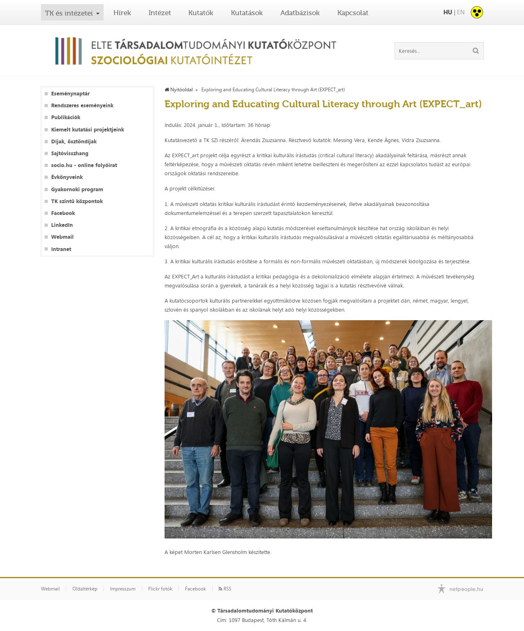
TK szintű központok (77, 201)
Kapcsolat (352, 13)
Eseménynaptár (70, 93)
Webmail (62, 237)
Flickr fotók (160, 589)
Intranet (61, 249)
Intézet (160, 13)
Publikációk (65, 117)
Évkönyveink (67, 177)
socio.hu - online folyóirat (84, 165)
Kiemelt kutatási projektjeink (87, 129)
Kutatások (247, 13)
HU (447, 12)
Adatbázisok (300, 13)
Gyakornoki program (77, 189)
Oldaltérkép (84, 589)
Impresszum (123, 589)
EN (461, 12)
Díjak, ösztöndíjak (74, 141)
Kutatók (200, 13)
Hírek (122, 13)
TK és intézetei (69, 13)
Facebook (63, 213)
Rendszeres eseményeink (82, 105)
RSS (225, 589)
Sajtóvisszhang (69, 153)
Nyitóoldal (179, 89)
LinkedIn (62, 225)
